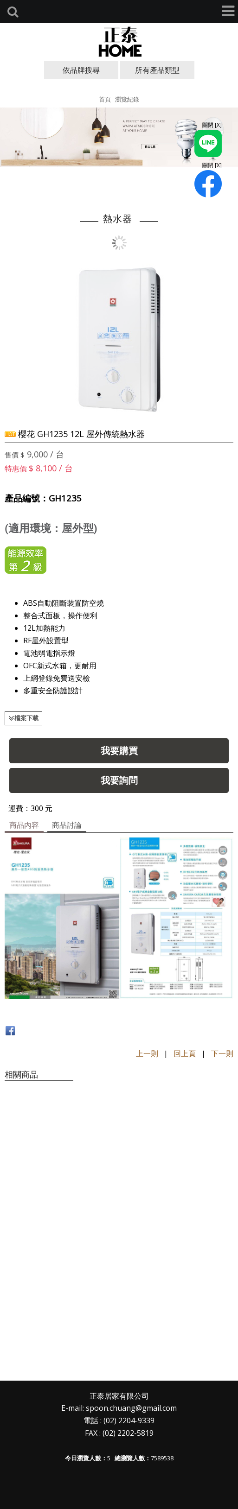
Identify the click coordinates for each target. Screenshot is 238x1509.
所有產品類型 (157, 70)
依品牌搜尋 (81, 70)
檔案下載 (26, 718)
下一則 (222, 1053)
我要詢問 (119, 780)
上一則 (147, 1053)
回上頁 (185, 1053)
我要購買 (119, 750)
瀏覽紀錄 (127, 99)
